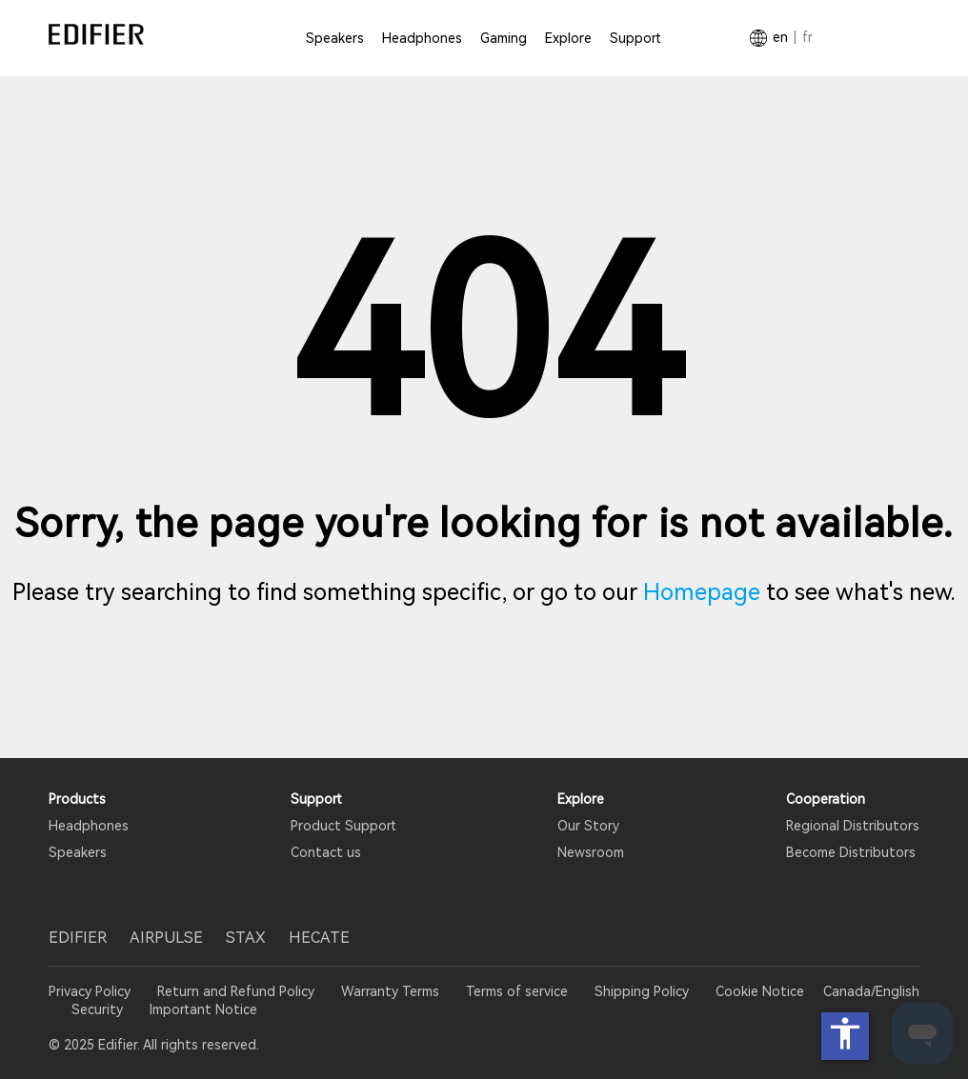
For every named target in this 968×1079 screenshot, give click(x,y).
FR (807, 37)
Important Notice (203, 1009)
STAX (246, 938)
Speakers (335, 38)
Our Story (588, 825)
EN (780, 37)
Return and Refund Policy (235, 991)
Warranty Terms (390, 991)
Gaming (503, 38)
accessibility (845, 1033)
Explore (568, 38)
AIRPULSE (166, 938)
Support (635, 38)
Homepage (701, 592)
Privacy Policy (91, 991)
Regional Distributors (852, 825)
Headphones (422, 38)
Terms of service (517, 991)
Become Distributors (851, 852)
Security (97, 1009)
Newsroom (590, 852)
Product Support (343, 825)
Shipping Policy (642, 991)
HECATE (319, 938)
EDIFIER (78, 938)
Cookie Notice (760, 991)
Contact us (326, 852)
